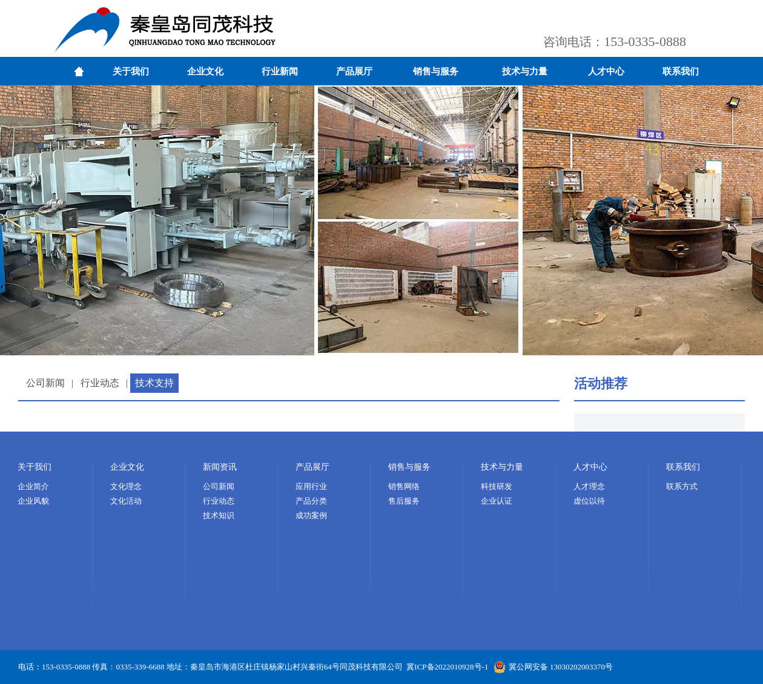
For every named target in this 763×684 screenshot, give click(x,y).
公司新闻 (45, 383)
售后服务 (404, 500)
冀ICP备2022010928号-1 (447, 666)
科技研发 (496, 486)
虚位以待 (589, 500)
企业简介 (33, 486)
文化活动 (126, 500)
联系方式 (682, 486)
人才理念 (589, 486)
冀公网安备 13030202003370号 (553, 667)
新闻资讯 (220, 467)
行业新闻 (280, 71)
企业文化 (205, 71)
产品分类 (311, 500)
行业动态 (100, 383)
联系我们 (680, 71)
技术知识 (218, 515)
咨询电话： (573, 41)
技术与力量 (524, 71)
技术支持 (154, 383)
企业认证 (496, 500)
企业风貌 (33, 500)
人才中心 (606, 71)
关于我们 (131, 71)
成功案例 (311, 515)
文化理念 (126, 486)
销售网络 (404, 486)
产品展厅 (354, 71)
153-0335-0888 (645, 41)
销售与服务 (435, 71)
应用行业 (311, 486)
